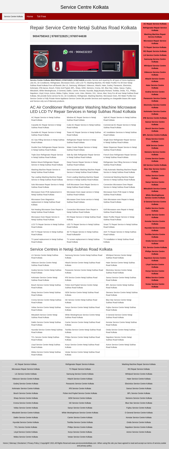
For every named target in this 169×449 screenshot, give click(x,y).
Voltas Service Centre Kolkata (26, 408)
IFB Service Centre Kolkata (155, 118)
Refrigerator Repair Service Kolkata (80, 364)
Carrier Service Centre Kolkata (79, 417)
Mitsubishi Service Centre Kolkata (25, 413)
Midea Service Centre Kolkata (26, 437)
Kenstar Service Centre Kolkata (138, 417)
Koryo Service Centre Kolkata (80, 432)
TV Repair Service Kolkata (155, 47)
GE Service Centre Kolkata (155, 165)
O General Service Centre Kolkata (139, 413)
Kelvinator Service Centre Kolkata (25, 388)
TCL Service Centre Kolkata (155, 247)
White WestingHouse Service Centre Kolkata (80, 413)
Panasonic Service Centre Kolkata (80, 384)
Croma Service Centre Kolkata (25, 403)
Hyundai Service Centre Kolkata (26, 422)
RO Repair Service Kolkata (155, 51)
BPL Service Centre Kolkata (155, 135)
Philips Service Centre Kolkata (80, 427)
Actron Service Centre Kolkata (138, 432)
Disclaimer (22, 443)
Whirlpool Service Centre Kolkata (138, 374)
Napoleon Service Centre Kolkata (138, 427)
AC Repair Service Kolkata (154, 24)
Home (30, 16)
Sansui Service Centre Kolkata (138, 388)
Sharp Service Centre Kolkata (26, 398)
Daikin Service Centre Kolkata (26, 417)
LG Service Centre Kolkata (154, 55)
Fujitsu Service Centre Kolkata (138, 408)
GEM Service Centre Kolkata (80, 398)
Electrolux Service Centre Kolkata (138, 384)
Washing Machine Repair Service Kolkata (139, 364)
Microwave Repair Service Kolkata (26, 369)
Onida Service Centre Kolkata (139, 422)
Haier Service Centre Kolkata (139, 379)
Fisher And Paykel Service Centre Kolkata (80, 393)
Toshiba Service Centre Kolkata (80, 422)
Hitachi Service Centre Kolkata (79, 379)
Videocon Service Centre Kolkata (25, 379)
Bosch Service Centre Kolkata (26, 393)
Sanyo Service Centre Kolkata (80, 408)
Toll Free (41, 16)
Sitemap (12, 443)
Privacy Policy (33, 443)
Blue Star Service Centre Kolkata (138, 403)
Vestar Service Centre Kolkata (80, 437)
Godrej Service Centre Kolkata (25, 384)
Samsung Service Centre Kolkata (79, 374)
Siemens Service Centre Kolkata (139, 398)
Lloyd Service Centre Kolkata (26, 432)
